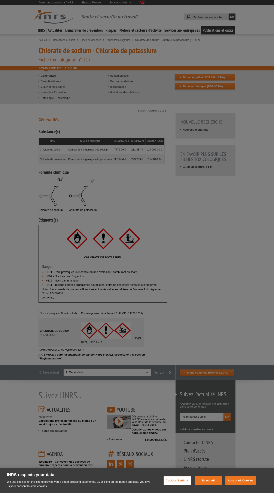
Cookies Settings (177, 486)
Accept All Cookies (240, 486)
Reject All (208, 486)
